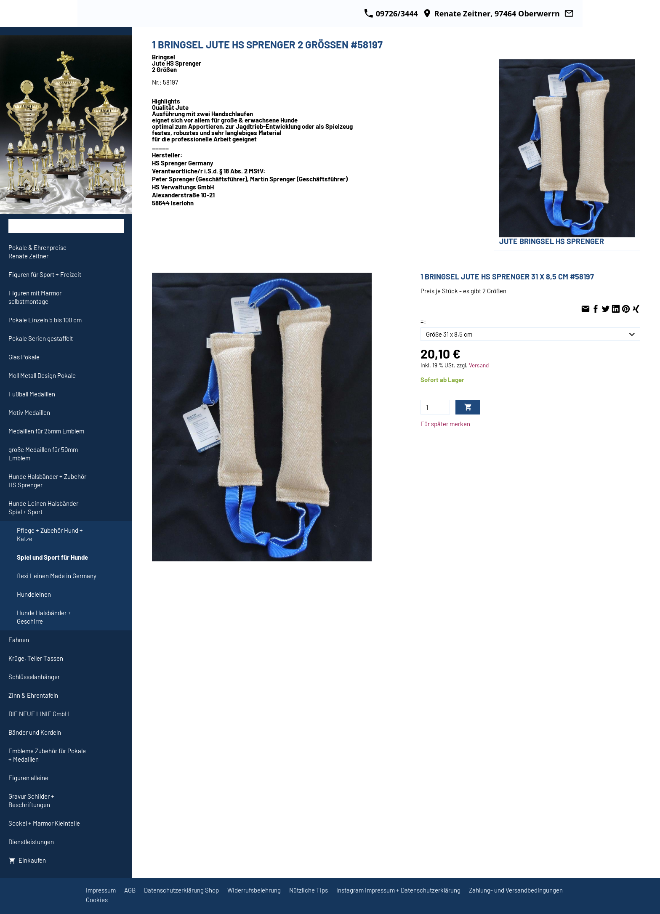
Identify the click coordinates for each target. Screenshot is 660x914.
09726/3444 (391, 13)
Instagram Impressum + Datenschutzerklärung (398, 890)
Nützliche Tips (308, 890)
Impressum (101, 890)
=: (423, 321)
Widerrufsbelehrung (254, 890)
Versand (479, 365)
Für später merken (445, 424)
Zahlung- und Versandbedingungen (516, 890)
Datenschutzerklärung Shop (181, 890)
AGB (130, 890)
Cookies (97, 899)
